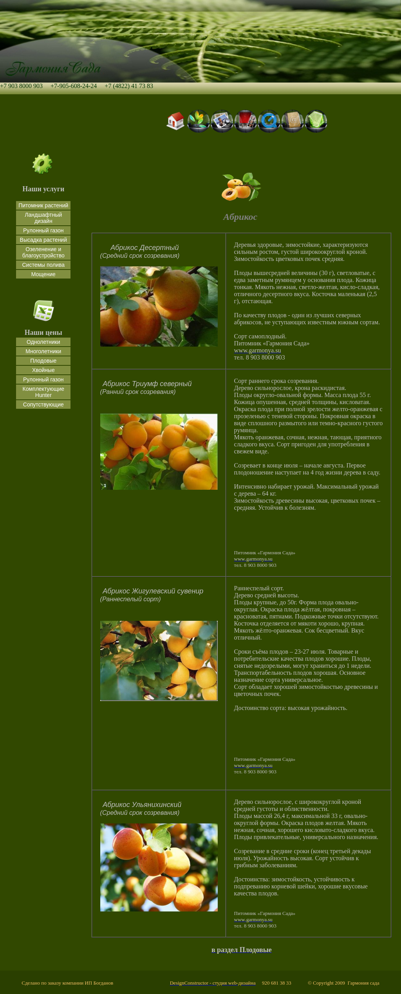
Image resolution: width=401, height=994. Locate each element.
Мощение (43, 274)
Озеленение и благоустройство (43, 252)
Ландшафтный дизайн (43, 218)
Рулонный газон (43, 230)
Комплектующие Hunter (44, 392)
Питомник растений (43, 205)
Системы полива (43, 265)
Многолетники (43, 351)
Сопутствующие (43, 404)
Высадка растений (43, 240)
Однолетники (43, 342)
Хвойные (43, 370)
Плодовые (43, 361)
